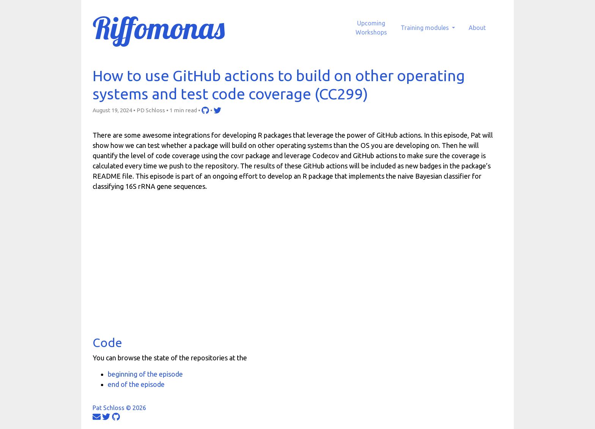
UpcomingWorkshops (371, 28)
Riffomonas (159, 28)
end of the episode (136, 384)
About (477, 27)
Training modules (425, 27)
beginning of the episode (145, 374)
